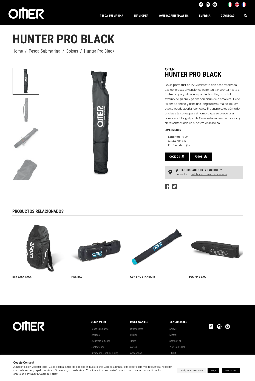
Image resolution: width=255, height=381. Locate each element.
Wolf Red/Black (177, 347)
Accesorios (136, 353)
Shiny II (173, 329)
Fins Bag (77, 276)
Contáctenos (97, 347)
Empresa (95, 335)
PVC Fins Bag (197, 276)
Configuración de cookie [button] (191, 370)
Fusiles (133, 335)
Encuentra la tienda (100, 341)
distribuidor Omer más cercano (209, 174)
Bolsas (72, 51)
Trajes (133, 341)
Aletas (133, 347)
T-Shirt (172, 353)
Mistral (173, 335)
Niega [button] (213, 370)
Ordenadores (136, 329)
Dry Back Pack (22, 276)
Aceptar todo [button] (231, 370)
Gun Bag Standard (142, 276)
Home (17, 51)
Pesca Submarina (44, 51)
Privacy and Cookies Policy (104, 353)
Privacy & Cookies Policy (42, 373)
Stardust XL (175, 341)
